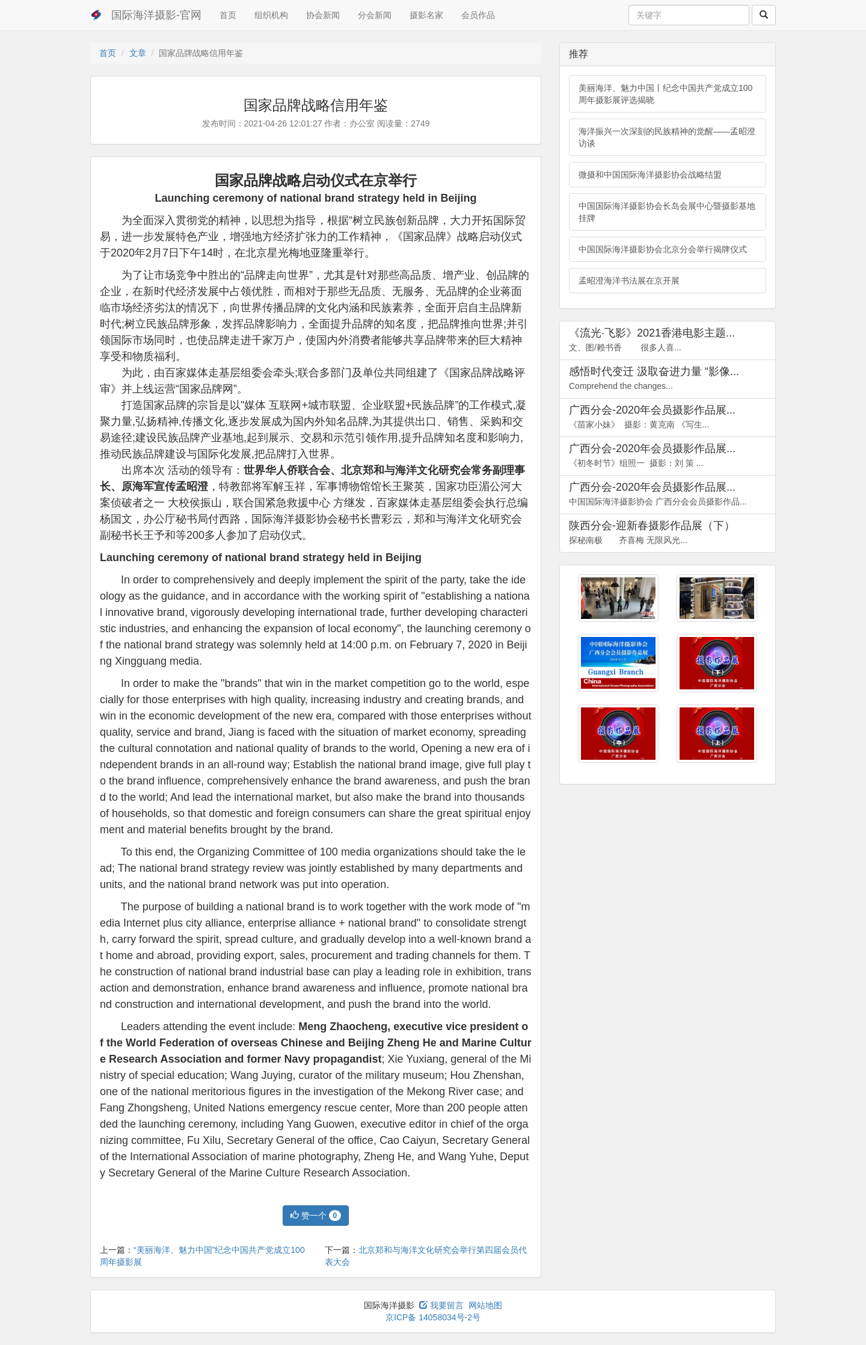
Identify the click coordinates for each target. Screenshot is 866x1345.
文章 (137, 53)
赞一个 (315, 1215)
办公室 (362, 123)
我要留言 (441, 1305)
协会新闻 (323, 15)
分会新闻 (375, 15)
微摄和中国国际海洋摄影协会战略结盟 (650, 174)
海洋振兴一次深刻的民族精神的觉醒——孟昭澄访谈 (667, 137)
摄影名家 (426, 15)
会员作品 (478, 15)
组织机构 (271, 15)
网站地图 (485, 1305)
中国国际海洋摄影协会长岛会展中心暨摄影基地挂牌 (667, 212)
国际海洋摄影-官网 (156, 15)
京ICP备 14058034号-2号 (433, 1317)
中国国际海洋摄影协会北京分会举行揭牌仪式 (663, 249)
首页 (228, 15)
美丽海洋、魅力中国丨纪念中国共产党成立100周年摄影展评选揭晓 (665, 94)
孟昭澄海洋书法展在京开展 (629, 280)
